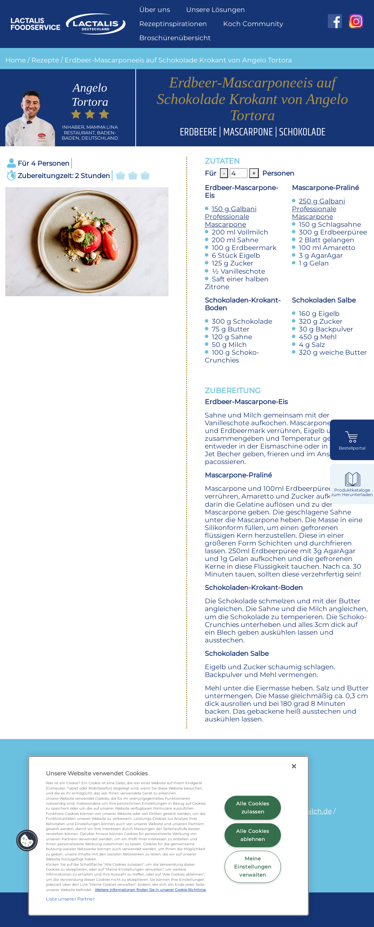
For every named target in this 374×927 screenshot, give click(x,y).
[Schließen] (294, 766)
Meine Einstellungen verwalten (252, 866)
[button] (27, 840)
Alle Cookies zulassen (252, 807)
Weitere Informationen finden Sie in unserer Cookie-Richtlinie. (150, 890)
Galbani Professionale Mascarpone (231, 216)
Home (15, 60)
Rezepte (45, 60)
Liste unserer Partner (70, 899)
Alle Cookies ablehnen (252, 835)
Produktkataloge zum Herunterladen (352, 492)
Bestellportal (352, 448)
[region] (168, 836)
